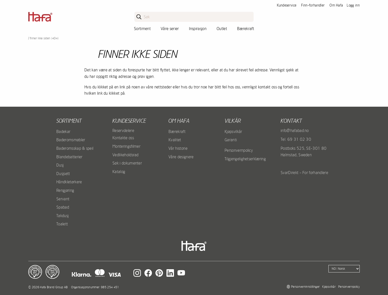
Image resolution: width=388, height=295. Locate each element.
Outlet (222, 28)
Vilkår (233, 120)
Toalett (62, 224)
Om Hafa (336, 5)
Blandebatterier (69, 157)
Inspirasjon (198, 28)
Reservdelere (123, 130)
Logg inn (353, 5)
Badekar (63, 131)
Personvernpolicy (239, 150)
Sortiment (142, 28)
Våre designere (180, 157)
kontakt (291, 120)
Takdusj (62, 215)
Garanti (231, 139)
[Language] (344, 268)
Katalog (118, 171)
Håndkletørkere (69, 182)
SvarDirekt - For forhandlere (304, 172)
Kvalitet (174, 139)
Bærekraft (245, 28)
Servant (62, 199)
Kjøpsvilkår (233, 131)
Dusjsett (63, 173)
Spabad (62, 207)
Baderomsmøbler (70, 139)
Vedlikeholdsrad (125, 155)
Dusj (60, 165)
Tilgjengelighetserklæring (245, 159)
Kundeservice (287, 5)
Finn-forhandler (313, 5)
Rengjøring (65, 190)
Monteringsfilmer (126, 146)
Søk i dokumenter (127, 163)
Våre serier (170, 28)
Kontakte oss (123, 137)
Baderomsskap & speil (74, 148)
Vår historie (177, 148)
